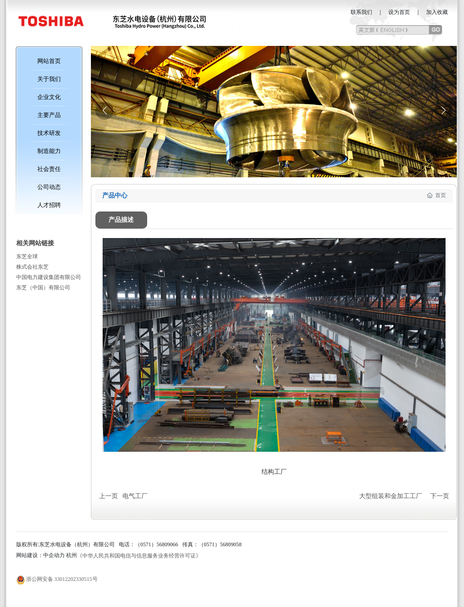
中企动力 (54, 555)
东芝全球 (27, 256)
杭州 (71, 555)
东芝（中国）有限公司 (43, 287)
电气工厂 (135, 496)
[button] (443, 111)
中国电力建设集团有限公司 (48, 277)
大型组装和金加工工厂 (390, 496)
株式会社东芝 (32, 267)
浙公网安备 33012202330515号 (62, 579)
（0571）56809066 (156, 544)
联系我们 (361, 12)
